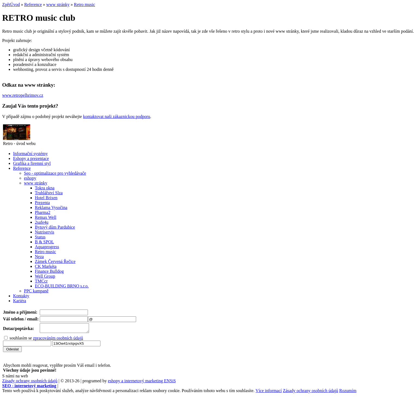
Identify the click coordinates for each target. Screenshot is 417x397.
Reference (33, 4)
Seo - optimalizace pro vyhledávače (55, 173)
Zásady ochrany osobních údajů (29, 382)
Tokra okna (44, 188)
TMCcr (41, 281)
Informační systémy (30, 153)
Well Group (45, 276)
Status (40, 237)
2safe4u (41, 222)
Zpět (6, 4)
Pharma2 (42, 212)
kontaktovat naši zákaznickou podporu (116, 116)
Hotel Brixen (46, 197)
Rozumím (347, 392)
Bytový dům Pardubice (55, 227)
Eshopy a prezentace (31, 158)
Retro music (84, 4)
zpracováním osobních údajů (58, 339)
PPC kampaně (36, 291)
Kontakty (21, 295)
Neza (39, 256)
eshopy (30, 178)
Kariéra (19, 300)
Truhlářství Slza (49, 192)
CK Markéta (46, 266)
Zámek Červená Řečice (55, 261)
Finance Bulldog (49, 271)
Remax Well (45, 217)
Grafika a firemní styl (32, 163)
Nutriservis (44, 232)
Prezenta (42, 202)
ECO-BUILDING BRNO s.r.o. (62, 286)
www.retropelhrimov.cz (22, 95)
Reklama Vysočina (51, 207)
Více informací (269, 392)
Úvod (15, 4)
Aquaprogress (47, 246)
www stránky (58, 4)
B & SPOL (44, 242)
